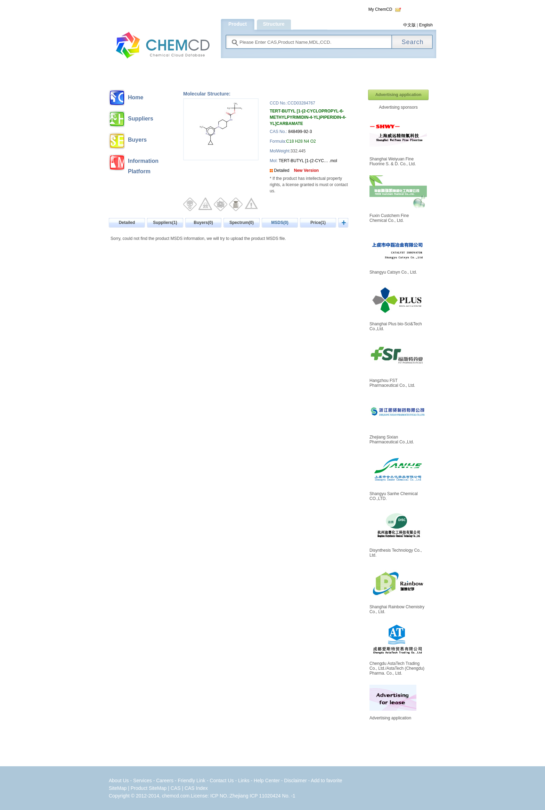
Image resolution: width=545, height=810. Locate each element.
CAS (176, 788)
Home (135, 97)
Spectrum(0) (241, 222)
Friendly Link (191, 780)
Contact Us (222, 780)
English (426, 25)
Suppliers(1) (165, 222)
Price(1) (318, 222)
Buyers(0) (203, 222)
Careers (164, 780)
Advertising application (398, 94)
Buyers (137, 140)
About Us (119, 780)
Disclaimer (295, 780)
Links (244, 780)
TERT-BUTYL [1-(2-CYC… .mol (307, 160)
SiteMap (118, 788)
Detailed (281, 170)
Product (237, 24)
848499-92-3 (300, 131)
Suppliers (140, 119)
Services (143, 780)
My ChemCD (380, 9)
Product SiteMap (149, 788)
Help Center (267, 780)
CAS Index (196, 788)
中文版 (409, 25)
